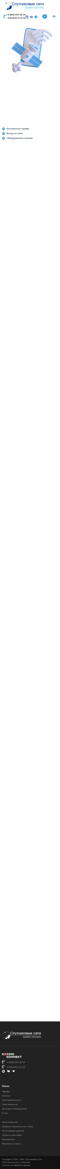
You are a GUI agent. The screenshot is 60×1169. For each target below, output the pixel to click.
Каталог (6, 1096)
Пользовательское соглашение (16, 1162)
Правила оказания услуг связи (17, 1126)
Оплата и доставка (12, 1135)
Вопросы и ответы (11, 1144)
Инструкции (8, 1139)
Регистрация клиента (13, 1131)
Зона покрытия (10, 1104)
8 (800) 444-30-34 (16, 15)
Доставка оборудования (14, 1109)
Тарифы (6, 1091)
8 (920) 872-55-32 (16, 18)
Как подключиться (11, 1100)
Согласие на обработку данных (16, 1165)
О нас (5, 1113)
